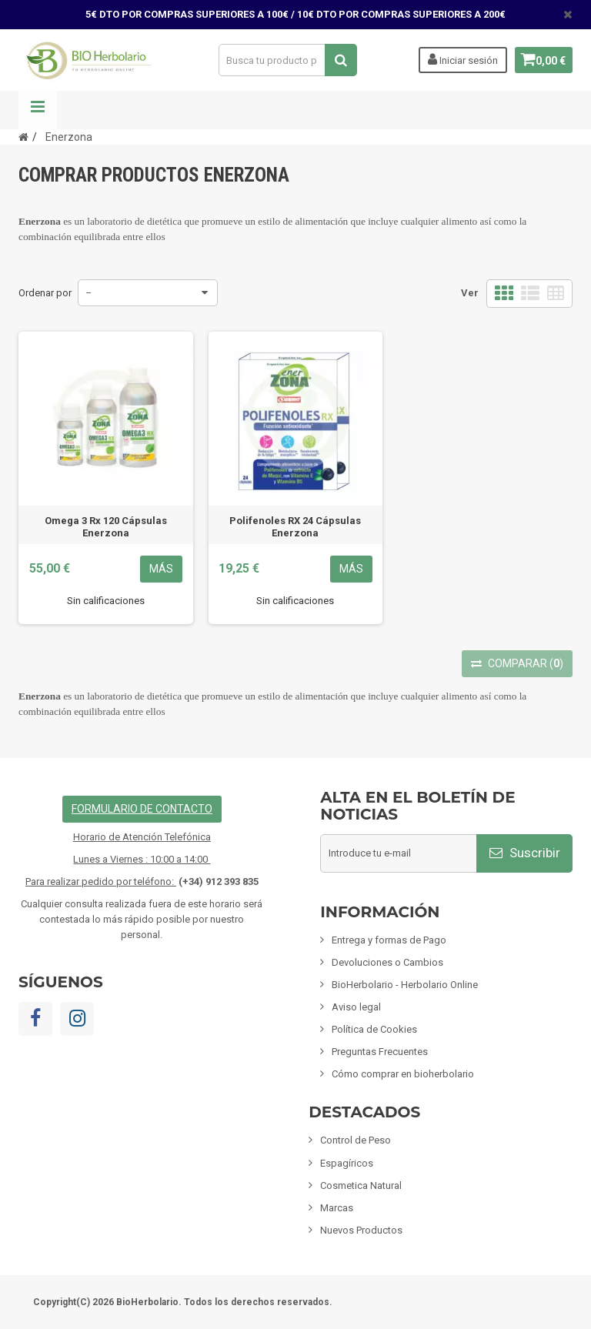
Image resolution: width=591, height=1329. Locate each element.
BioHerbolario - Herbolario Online (405, 984)
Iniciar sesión (457, 59)
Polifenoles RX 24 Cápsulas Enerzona (295, 527)
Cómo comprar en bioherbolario (403, 1074)
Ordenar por (45, 293)
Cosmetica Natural (361, 1185)
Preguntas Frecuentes (380, 1051)
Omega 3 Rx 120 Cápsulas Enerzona (106, 527)
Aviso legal (356, 1007)
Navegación (37, 110)
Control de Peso (355, 1140)
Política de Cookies (374, 1029)
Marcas (336, 1208)
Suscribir (524, 852)
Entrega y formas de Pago (389, 940)
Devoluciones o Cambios (387, 962)
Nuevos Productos (361, 1230)
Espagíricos (346, 1163)
